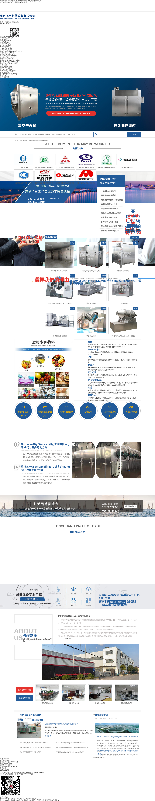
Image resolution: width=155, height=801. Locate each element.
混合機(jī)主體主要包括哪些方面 (30, 752)
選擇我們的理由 (51, 280)
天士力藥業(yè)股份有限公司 (65, 168)
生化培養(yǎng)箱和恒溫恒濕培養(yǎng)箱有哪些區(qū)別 (35, 748)
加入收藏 (14, 2)
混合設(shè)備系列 (6, 50)
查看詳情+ (48, 736)
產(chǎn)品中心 (5, 47)
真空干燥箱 (4, 65)
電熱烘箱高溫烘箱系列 (7, 54)
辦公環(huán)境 (5, 44)
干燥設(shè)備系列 (6, 48)
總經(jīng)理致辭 (5, 41)
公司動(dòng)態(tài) (6, 69)
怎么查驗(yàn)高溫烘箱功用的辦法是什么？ (34, 743)
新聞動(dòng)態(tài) (6, 68)
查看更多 (68, 638)
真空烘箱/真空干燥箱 (7, 57)
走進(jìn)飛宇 (4, 39)
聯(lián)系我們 (22, 2)
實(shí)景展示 (77, 531)
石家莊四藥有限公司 (127, 167)
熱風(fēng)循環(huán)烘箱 (8, 56)
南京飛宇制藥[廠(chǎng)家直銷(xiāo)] (74, 616)
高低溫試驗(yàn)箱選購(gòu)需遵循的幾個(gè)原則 (72, 748)
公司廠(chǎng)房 (5, 45)
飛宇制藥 (30, 636)
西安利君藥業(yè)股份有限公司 (44, 168)
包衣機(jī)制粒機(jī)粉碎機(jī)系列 (11, 51)
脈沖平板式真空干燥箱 (7, 59)
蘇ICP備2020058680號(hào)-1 (27, 774)
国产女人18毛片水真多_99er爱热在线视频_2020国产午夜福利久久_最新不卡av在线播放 (29, 800)
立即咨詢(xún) (53, 198)
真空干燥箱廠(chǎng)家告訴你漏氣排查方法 (70, 743)
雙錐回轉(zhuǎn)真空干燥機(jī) (10, 60)
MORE (134, 237)
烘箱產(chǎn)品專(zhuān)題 (9, 62)
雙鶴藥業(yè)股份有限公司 (106, 167)
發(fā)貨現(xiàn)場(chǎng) (8, 74)
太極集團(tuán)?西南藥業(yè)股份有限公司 (85, 168)
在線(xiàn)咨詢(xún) (117, 602)
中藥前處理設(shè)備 (7, 53)
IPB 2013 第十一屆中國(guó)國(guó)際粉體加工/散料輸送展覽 (117, 737)
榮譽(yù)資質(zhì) (6, 66)
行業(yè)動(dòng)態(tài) (8, 71)
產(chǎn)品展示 (5, 2)
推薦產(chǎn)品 (51, 239)
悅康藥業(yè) (23, 167)
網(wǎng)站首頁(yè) (6, 38)
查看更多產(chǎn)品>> (110, 231)
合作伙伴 (3, 75)
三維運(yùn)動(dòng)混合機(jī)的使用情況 (70, 752)
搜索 (134, 134)
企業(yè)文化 (4, 42)
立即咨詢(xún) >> (130, 506)
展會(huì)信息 (4, 72)
